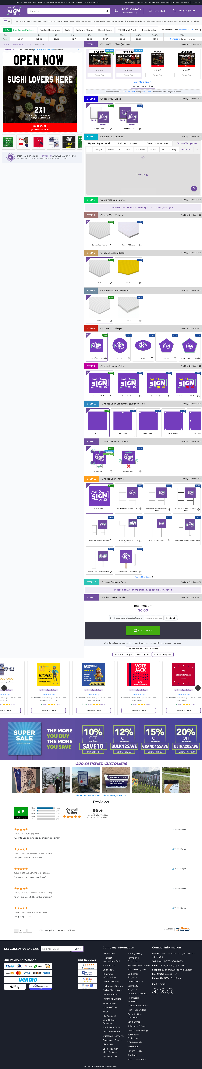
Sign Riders (156, 21)
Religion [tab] (99, 149)
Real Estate (105, 21)
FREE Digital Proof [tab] (127, 30)
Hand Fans (32, 21)
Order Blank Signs (112, 990)
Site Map (132, 1055)
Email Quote (143, 654)
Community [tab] (125, 149)
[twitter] (163, 991)
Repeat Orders (111, 994)
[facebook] (155, 991)
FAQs (105, 1011)
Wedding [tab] (140, 149)
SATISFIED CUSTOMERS (101, 764)
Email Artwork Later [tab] (157, 143)
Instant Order (110, 1056)
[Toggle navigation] (7, 21)
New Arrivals (154, 2)
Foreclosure (167, 21)
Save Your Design (123, 654)
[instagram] (170, 991)
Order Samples (141, 2)
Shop (28, 44)
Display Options (47, 930)
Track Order (185, 2)
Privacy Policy (134, 953)
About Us (108, 1044)
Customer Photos (112, 1040)
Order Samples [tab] (148, 30)
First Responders (136, 1010)
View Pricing (33, 694)
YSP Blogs (132, 1046)
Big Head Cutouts (46, 21)
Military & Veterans (137, 1005)
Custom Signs (20, 21)
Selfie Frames (81, 21)
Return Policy (134, 1051)
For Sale (146, 21)
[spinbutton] (99, 75)
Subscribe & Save (136, 1026)
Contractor (115, 21)
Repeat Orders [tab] (105, 30)
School (196, 21)
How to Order (110, 1007)
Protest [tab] (153, 149)
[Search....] (65, 11)
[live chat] (156, 11)
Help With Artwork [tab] (128, 143)
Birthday (177, 21)
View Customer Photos (88, 795)
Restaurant (18, 44)
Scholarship (133, 1022)
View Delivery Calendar (114, 795)
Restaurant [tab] (186, 149)
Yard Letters (93, 21)
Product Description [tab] (50, 30)
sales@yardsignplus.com (172, 965)
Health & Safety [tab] (169, 149)
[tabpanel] (143, 171)
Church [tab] (86, 149)
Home (6, 44)
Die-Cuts (59, 21)
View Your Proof (111, 1031)
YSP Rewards (134, 1042)
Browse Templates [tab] (187, 143)
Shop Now (165, 2)
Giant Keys (69, 21)
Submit (77, 948)
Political (124, 21)
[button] (107, 11)
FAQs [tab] (67, 30)
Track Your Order (112, 1027)
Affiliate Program (136, 969)
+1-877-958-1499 (186, 29)
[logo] (14, 10)
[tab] (19, 29)
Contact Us (196, 2)
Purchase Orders (112, 998)
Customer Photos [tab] (84, 30)
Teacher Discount (137, 993)
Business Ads (135, 21)
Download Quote (162, 654)
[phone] (127, 11)
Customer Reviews (113, 1036)
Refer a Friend (135, 981)
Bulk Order (175, 2)
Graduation (187, 21)
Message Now (170, 974)
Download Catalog (137, 1030)
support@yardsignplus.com (177, 969)
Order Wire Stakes (113, 986)
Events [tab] (111, 149)
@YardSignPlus (172, 978)
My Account (129, 2)
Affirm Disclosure (136, 1059)
